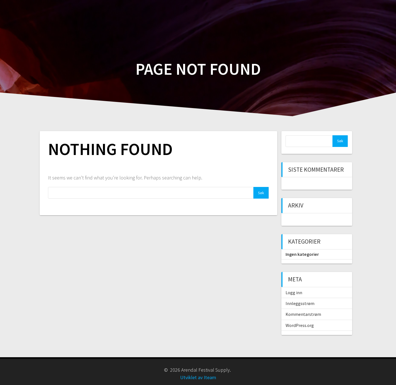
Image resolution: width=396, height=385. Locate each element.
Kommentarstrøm (303, 314)
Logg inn (294, 292)
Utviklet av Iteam (198, 377)
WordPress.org (300, 325)
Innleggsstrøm (300, 303)
